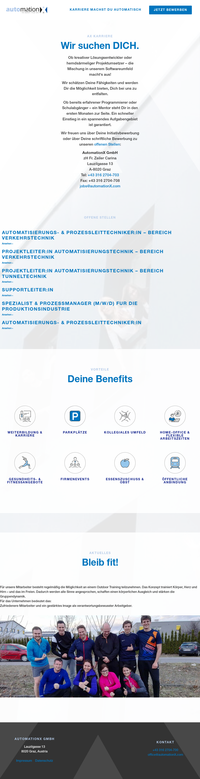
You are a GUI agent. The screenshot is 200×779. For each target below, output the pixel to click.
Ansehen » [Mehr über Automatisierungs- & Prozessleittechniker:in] (7, 328)
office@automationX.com (165, 755)
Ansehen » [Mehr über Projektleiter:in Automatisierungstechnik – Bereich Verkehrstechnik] (7, 263)
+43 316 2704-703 (103, 175)
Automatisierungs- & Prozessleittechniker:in (72, 323)
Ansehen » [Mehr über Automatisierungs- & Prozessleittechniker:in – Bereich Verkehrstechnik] (7, 244)
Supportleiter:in (28, 290)
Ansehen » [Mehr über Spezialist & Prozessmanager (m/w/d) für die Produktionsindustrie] (7, 315)
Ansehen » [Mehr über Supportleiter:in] (7, 295)
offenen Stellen (107, 145)
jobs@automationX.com (100, 186)
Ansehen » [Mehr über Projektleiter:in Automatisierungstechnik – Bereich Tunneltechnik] (7, 282)
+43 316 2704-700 (165, 750)
